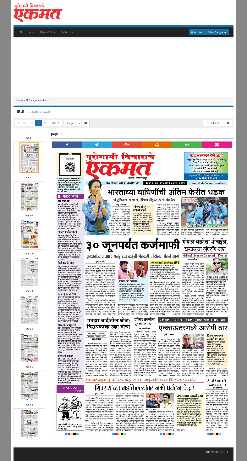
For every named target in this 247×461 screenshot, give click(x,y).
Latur (46, 100)
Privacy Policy (47, 32)
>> (45, 122)
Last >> (56, 122)
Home (31, 32)
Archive (196, 32)
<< (31, 122)
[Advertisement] (123, 68)
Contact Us (67, 32)
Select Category (217, 32)
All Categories (33, 100)
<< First (21, 122)
